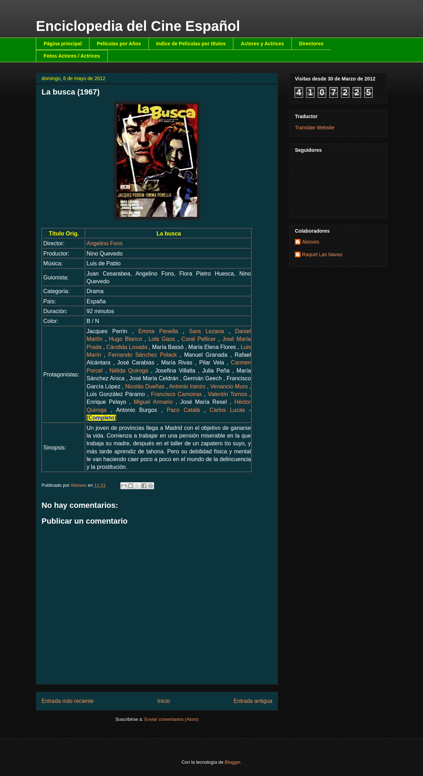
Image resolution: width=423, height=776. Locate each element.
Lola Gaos (162, 339)
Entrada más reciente (68, 701)
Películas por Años (119, 43)
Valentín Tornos (227, 394)
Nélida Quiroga (128, 371)
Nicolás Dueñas (145, 386)
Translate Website (314, 127)
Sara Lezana (206, 331)
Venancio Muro (229, 386)
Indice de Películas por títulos (191, 43)
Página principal (63, 43)
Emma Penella (158, 331)
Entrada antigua (253, 701)
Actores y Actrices (262, 43)
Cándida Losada (126, 347)
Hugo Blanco (125, 339)
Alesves (310, 242)
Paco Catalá (183, 410)
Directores (311, 43)
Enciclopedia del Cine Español (138, 26)
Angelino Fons (104, 243)
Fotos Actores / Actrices (72, 56)
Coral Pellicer (199, 339)
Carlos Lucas (227, 410)
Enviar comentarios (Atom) (171, 719)
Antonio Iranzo (187, 386)
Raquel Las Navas (322, 254)
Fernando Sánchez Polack (142, 355)
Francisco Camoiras (176, 394)
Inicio (163, 701)
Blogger (232, 762)
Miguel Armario (153, 402)
